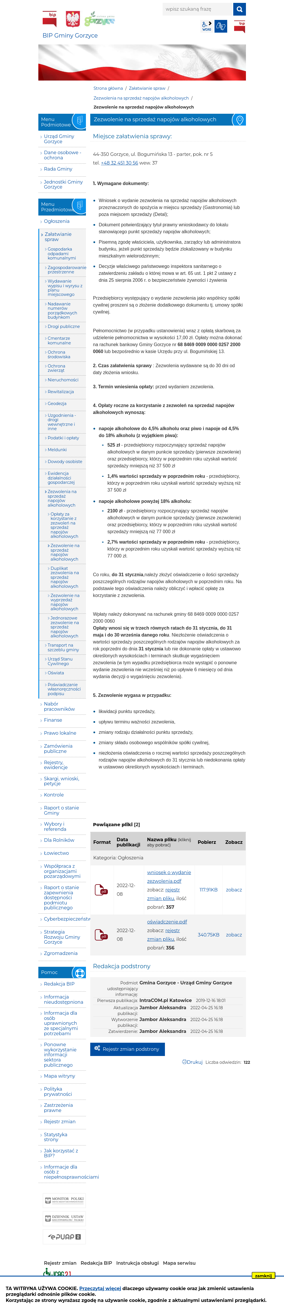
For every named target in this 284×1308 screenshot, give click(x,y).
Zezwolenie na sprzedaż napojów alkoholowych (65, 552)
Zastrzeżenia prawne (58, 1107)
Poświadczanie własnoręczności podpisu (64, 689)
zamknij (263, 1276)
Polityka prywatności (58, 1091)
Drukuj (195, 1062)
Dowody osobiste (65, 461)
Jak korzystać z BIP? (61, 1153)
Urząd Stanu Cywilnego (60, 661)
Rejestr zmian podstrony (131, 1049)
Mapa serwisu (179, 1263)
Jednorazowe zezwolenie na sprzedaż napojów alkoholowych (65, 627)
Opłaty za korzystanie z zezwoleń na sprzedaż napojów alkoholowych (64, 525)
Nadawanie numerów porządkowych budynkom (62, 310)
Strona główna (108, 88)
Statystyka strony (55, 1137)
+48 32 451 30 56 (119, 163)
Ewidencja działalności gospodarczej (61, 478)
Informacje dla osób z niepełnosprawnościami (65, 1172)
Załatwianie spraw (147, 88)
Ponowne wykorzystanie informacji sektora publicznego (60, 1055)
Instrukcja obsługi (137, 1263)
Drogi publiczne (64, 326)
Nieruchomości (63, 379)
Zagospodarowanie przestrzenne (67, 270)
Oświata (56, 673)
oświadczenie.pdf (167, 922)
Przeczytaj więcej (100, 1288)
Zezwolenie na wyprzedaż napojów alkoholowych (65, 602)
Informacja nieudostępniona (63, 999)
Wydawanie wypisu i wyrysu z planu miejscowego (65, 288)
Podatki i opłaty (63, 438)
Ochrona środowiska (59, 354)
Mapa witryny (59, 1076)
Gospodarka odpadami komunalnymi (62, 254)
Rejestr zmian (60, 1121)
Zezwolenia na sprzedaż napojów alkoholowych (141, 98)
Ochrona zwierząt (56, 368)
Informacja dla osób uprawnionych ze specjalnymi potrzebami (61, 1023)
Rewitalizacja (61, 391)
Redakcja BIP (59, 984)
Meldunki (57, 449)
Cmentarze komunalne (59, 340)
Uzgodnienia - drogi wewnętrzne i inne (62, 422)
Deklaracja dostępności (57, 1274)
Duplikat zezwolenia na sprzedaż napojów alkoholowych (65, 577)
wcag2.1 (206, 26)
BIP (239, 26)
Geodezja (57, 403)
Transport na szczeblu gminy (63, 647)
